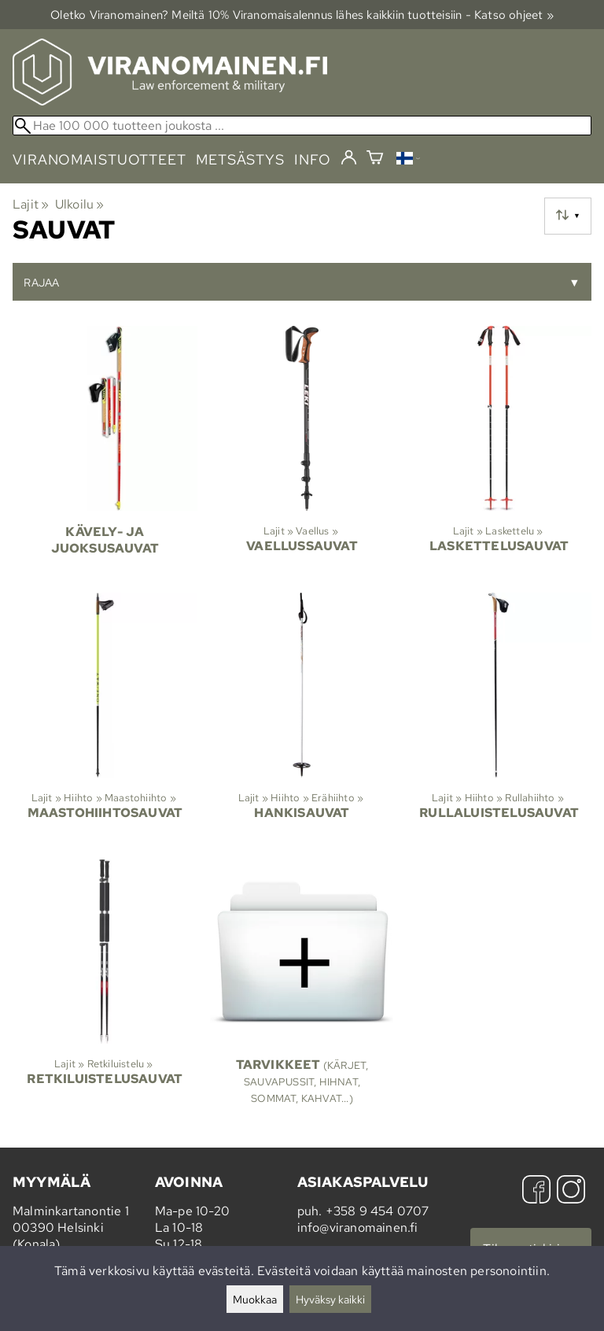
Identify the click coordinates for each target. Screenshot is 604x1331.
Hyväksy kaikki (330, 1299)
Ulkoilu (80, 204)
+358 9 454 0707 (377, 1211)
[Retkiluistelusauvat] (105, 989)
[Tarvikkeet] (302, 989)
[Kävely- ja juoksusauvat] (105, 453)
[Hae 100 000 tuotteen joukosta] (302, 125)
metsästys (240, 159)
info (312, 159)
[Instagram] (571, 1191)
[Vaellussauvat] (302, 453)
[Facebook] (536, 1191)
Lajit (31, 204)
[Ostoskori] (374, 159)
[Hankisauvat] (302, 720)
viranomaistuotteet (99, 159)
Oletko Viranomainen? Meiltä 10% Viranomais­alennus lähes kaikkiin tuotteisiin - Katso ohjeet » (302, 14)
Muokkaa (255, 1299)
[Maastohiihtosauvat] (105, 720)
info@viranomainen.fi (357, 1227)
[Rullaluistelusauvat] (499, 720)
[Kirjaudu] (349, 158)
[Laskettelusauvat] (499, 453)
